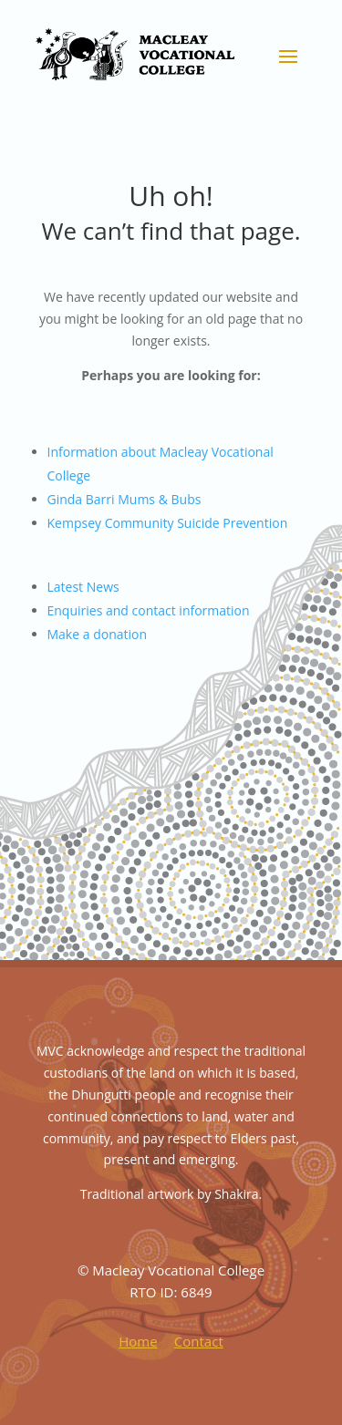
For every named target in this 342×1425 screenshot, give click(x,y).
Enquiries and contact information (148, 610)
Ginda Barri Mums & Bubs (124, 499)
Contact (198, 1341)
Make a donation (97, 634)
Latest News (83, 586)
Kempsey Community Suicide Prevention (167, 523)
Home (138, 1341)
